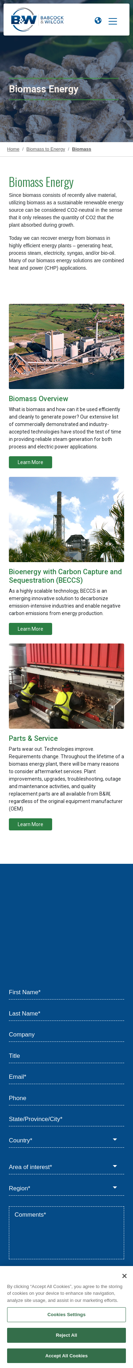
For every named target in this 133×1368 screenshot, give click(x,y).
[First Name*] (66, 993)
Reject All (66, 1338)
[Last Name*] (66, 1014)
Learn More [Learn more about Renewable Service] (30, 824)
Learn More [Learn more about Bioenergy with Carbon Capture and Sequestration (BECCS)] (30, 629)
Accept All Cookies (66, 1358)
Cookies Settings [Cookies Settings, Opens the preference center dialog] (67, 1317)
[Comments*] (66, 1233)
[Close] (124, 1279)
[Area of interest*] (66, 1167)
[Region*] (66, 1188)
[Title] (66, 1056)
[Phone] (66, 1098)
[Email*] (66, 1077)
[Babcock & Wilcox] (37, 21)
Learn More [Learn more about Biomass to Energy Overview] (30, 462)
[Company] (66, 1035)
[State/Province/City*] (66, 1120)
